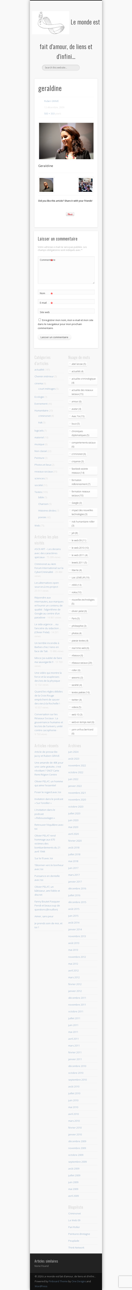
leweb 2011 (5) (79, 562)
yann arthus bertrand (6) (82, 731)
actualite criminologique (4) (84, 380)
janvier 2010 (75, 1134)
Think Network (76, 1247)
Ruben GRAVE (51, 101)
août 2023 (73, 758)
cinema (39, 383)
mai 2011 (73, 1032)
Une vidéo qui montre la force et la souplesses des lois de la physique (48, 676)
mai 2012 (73, 963)
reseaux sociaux (44, 471)
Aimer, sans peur (44, 916)
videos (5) (76, 707)
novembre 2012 (77, 957)
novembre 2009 (77, 1148)
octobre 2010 (75, 1073)
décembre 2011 (77, 997)
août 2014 (73, 922)
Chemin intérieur (44, 376)
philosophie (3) (79, 625)
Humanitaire (41, 410)
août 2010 (73, 1086)
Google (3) (77, 502)
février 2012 (75, 984)
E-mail (46, 302)
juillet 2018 (74, 854)
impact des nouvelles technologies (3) (82, 512)
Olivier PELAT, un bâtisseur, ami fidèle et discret (47, 890)
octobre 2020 (75, 806)
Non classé (41, 451)
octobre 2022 (75, 772)
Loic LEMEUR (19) (80, 577)
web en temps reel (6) (83, 722)
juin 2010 (73, 1100)
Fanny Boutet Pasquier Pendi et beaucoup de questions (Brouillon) (47, 905)
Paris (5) (76, 618)
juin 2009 (73, 1182)
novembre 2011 (77, 1004)
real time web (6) (80, 648)
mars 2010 (74, 1120)
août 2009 (73, 1168)
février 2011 (75, 1052)
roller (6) (76, 670)
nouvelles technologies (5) (83, 601)
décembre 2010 (77, 1066)
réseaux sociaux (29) (82, 662)
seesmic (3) (77, 677)
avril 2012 (73, 970)
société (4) (77, 685)
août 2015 (73, 909)
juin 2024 (73, 751)
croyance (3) (78, 461)
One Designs (79, 1281)
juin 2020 (73, 820)
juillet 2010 (74, 1093)
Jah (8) (75, 533)
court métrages (46, 388)
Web (37, 525)
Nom (46, 293)
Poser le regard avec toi (48, 792)
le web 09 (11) (79, 540)
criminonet (44, 415)
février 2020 (75, 840)
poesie (42, 517)
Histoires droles (47, 510)
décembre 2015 (77, 902)
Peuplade (73, 1240)
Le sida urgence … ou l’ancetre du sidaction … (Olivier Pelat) (48, 628)
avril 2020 (73, 834)
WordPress (41, 1286)
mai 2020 (73, 827)
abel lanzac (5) (79, 364)
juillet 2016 (74, 895)
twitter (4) (77, 699)
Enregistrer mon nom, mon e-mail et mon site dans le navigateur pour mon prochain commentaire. (65, 324)
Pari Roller (74, 1227)
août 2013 (73, 943)
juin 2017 (73, 868)
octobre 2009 (75, 1155)
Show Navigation (88, 34)
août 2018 (73, 847)
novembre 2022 (77, 765)
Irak (40, 422)
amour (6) (76, 401)
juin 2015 (73, 915)
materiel (39, 437)
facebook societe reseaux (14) (80, 470)
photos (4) (76, 633)
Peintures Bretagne (79, 1234)
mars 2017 (74, 874)
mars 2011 (74, 1045)
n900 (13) (76, 585)
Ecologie (39, 397)
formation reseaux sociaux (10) (81, 493)
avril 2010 (73, 1114)
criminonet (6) (79, 454)
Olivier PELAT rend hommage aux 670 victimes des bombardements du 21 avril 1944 (47, 843)
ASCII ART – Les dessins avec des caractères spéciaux (48, 553)
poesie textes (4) (80, 640)
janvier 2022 (75, 786)
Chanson (43, 504)
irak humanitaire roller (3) (83, 523)
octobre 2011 (75, 1011)
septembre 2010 (77, 1079)
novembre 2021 (77, 792)
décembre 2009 (77, 1141)
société (39, 485)
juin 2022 (73, 779)
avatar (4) (76, 408)
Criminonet (74, 1213)
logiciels (39, 430)
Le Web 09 (74, 1220)
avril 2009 (73, 1196)
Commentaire (46, 260)
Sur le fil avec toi (44, 858)
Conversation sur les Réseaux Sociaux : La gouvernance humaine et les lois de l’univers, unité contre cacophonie (49, 722)
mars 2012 (74, 977)
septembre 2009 (77, 1161)
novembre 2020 (77, 799)
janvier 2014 (75, 929)
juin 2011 (73, 1025)
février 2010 (75, 1127)
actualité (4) (77, 371)
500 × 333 (49, 113)
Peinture (39, 458)
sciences (40, 478)
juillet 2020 (74, 813)
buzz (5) (76, 423)
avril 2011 (73, 1038)
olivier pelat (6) (79, 611)
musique (39, 444)
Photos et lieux (43, 464)
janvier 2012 (75, 991)
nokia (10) (76, 592)
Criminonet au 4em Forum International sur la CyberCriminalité (49, 568)
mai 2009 (73, 1189)
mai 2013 (73, 950)
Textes (38, 492)
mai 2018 (73, 861)
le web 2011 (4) (79, 555)
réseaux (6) (77, 655)
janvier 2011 (75, 1059)
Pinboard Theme (58, 1281)
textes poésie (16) (81, 692)
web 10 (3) (77, 714)
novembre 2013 (77, 936)
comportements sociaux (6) (84, 444)
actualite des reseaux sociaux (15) (82, 392)
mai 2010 (73, 1107)
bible (41, 497)
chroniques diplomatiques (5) (80, 433)
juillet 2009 (74, 1175)
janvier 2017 (75, 881)
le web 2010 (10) (80, 547)
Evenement (41, 403)
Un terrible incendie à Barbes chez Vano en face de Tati (47, 647)
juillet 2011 (74, 1018)
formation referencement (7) (81, 482)
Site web (45, 312)
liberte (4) (77, 570)
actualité (39, 369)
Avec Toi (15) (78, 416)
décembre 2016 (77, 888)
